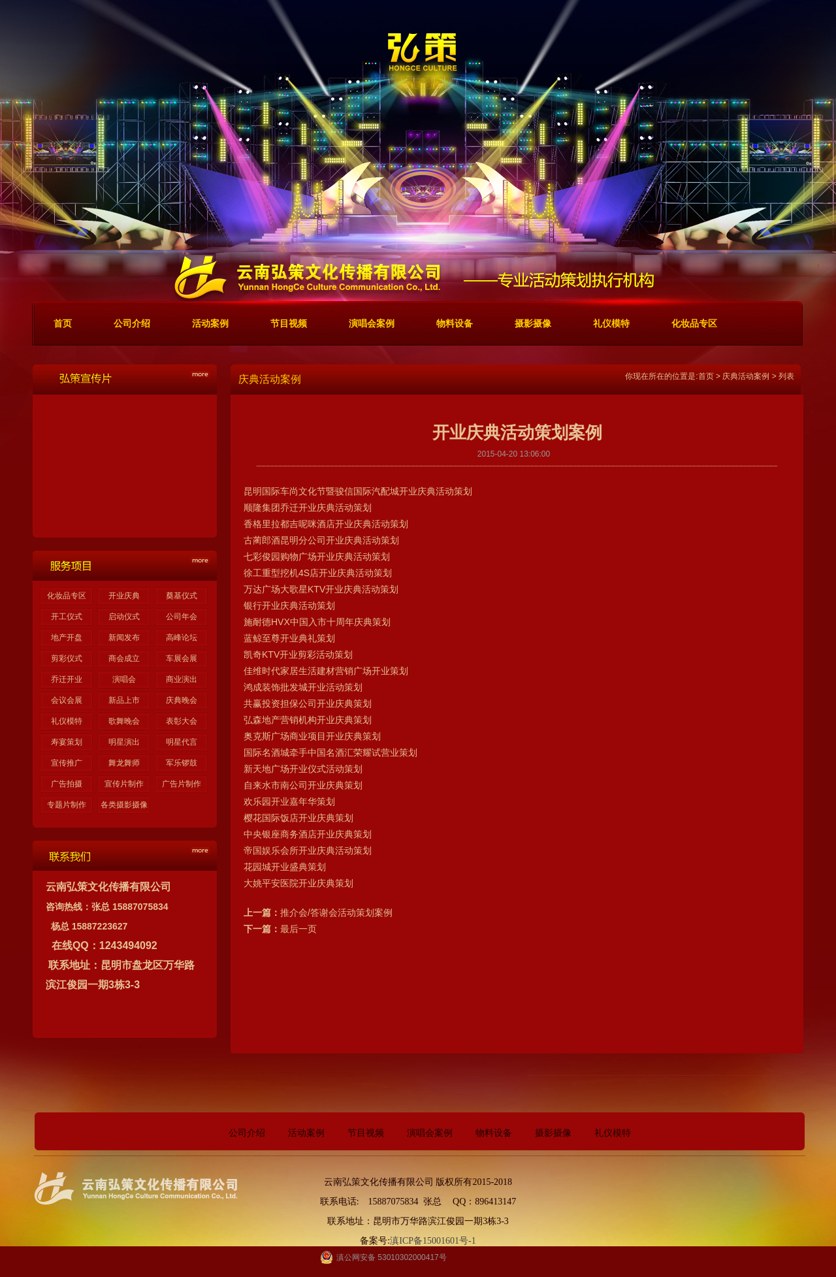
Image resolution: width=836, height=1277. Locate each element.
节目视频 (365, 1133)
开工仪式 (66, 616)
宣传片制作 (124, 783)
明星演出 (124, 742)
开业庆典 (124, 595)
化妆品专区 (66, 595)
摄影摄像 (553, 1133)
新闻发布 (124, 637)
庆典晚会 (181, 700)
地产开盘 (66, 637)
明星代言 (181, 742)
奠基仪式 (181, 595)
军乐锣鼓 (181, 763)
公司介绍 (247, 1133)
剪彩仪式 (66, 658)
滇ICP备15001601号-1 (432, 1241)
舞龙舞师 (124, 763)
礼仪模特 (66, 721)
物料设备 (493, 1133)
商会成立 (124, 658)
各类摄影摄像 (124, 804)
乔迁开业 (66, 679)
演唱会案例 (430, 1133)
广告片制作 (181, 783)
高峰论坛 (181, 637)
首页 (706, 376)
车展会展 (181, 658)
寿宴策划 (66, 742)
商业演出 (181, 679)
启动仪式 (124, 616)
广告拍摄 (66, 783)
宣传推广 (66, 763)
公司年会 (181, 616)
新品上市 (124, 700)
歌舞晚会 (124, 721)
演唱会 (124, 679)
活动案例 (306, 1133)
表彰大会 (181, 721)
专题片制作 (66, 804)
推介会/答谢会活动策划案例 (336, 912)
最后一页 (298, 929)
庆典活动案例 (745, 376)
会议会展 (66, 700)
